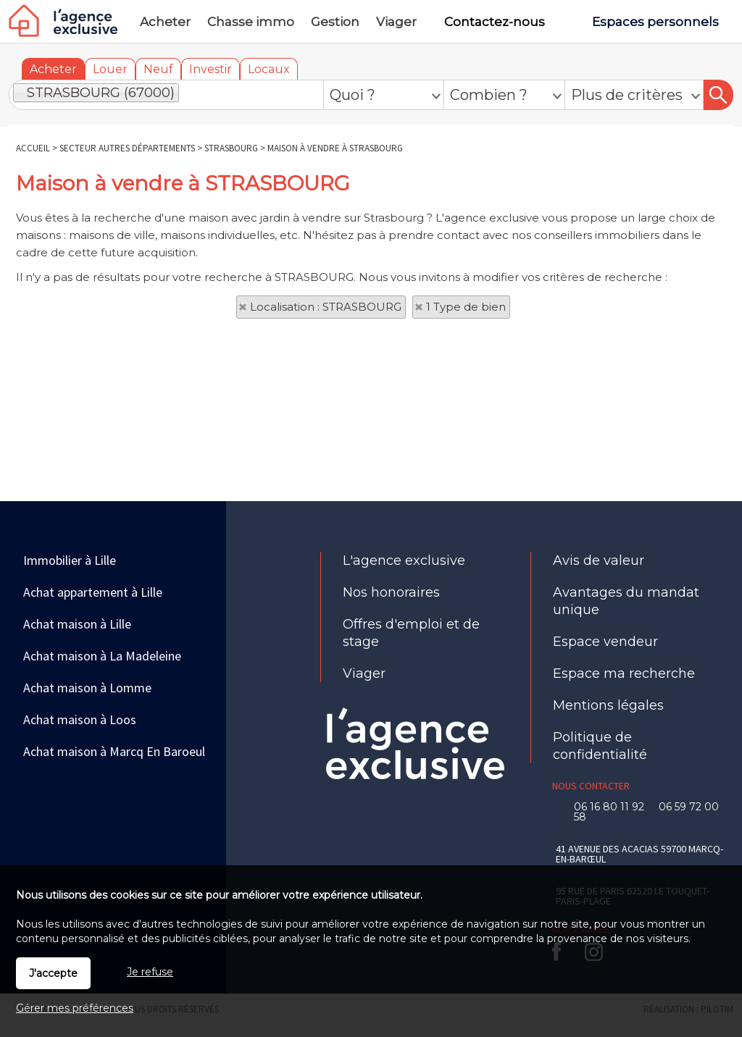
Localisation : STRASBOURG (325, 307)
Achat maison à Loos (79, 719)
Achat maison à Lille (77, 624)
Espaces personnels (655, 21)
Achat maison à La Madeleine (102, 655)
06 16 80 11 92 (613, 806)
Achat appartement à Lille (92, 592)
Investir (210, 69)
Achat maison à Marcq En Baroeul (114, 751)
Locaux (269, 69)
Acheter (53, 69)
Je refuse (150, 971)
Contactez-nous (494, 21)
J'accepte (53, 973)
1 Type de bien (466, 307)
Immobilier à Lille (69, 560)
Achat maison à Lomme (87, 687)
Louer (110, 69)
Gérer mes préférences (74, 1008)
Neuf (158, 69)
